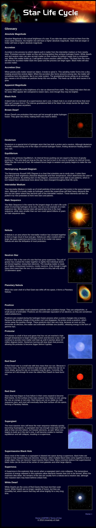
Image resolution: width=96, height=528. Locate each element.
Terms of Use (56, 518)
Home (37, 518)
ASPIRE (45, 518)
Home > (89, 514)
